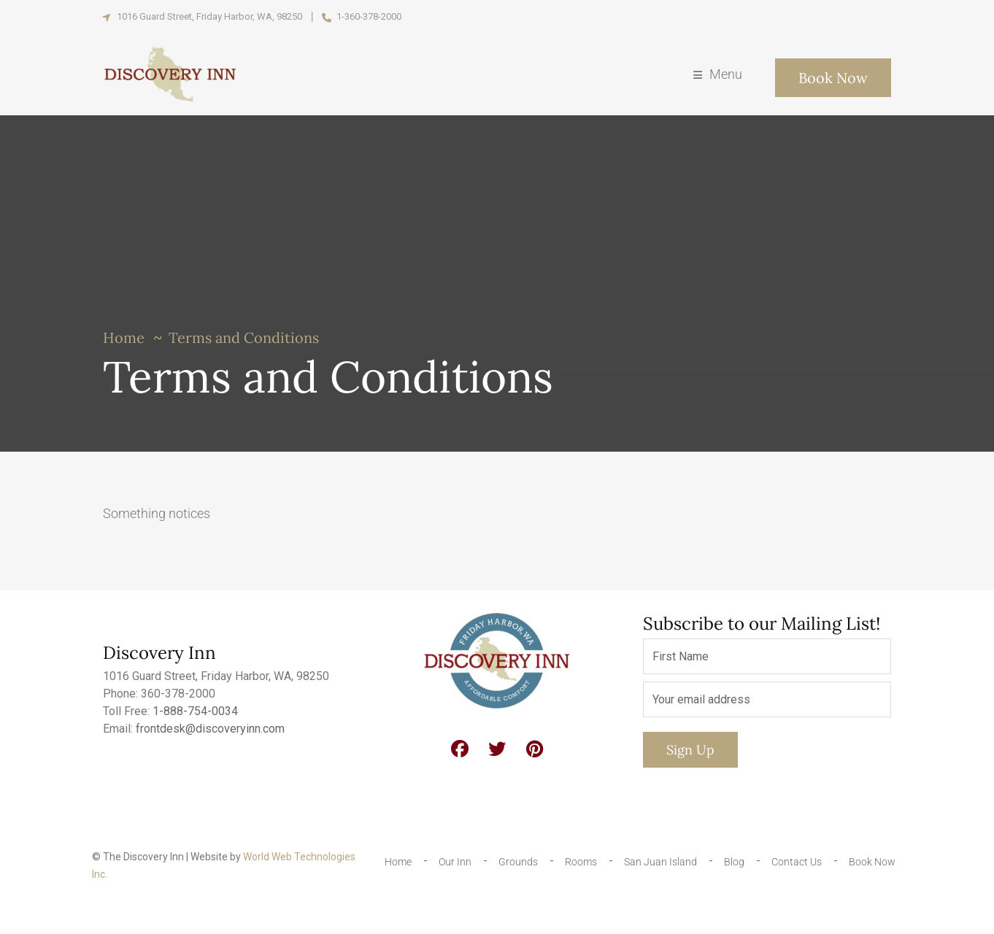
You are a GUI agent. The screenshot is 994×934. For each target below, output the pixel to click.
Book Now (833, 78)
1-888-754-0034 (195, 711)
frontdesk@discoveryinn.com (210, 729)
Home (124, 337)
